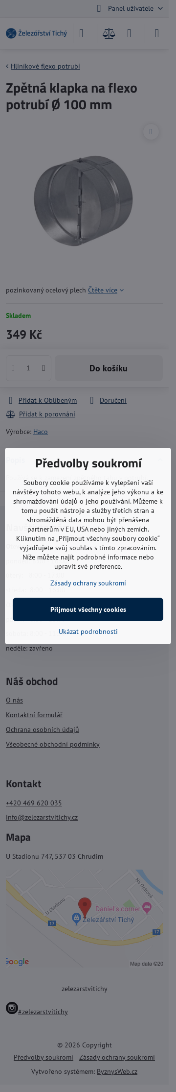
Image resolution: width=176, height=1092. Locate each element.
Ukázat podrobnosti (88, 631)
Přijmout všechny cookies (88, 609)
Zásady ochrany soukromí (88, 583)
